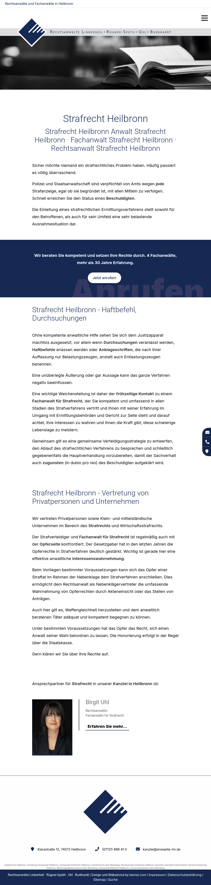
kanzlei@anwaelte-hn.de (189, 4)
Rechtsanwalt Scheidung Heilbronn (137, 865)
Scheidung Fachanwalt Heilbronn (42, 865)
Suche (113, 880)
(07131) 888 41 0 (114, 849)
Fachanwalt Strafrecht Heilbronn (74, 865)
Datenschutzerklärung (185, 875)
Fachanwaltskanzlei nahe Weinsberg (147, 868)
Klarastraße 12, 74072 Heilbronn (62, 849)
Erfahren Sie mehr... (107, 726)
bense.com (137, 875)
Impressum (157, 875)
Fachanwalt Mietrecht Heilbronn (114, 868)
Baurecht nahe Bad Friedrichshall (171, 865)
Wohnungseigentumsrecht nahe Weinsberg (77, 868)
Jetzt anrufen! (104, 278)
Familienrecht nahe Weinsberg (105, 865)
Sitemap (99, 880)
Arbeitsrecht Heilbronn (15, 865)
